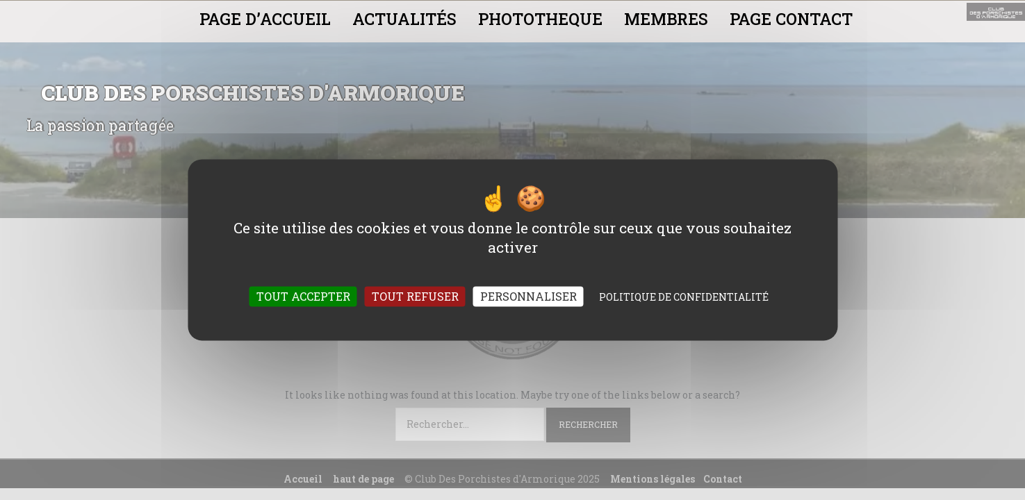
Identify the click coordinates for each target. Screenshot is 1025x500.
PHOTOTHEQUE (540, 18)
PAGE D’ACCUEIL (265, 18)
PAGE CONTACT (791, 18)
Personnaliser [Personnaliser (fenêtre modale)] (528, 297)
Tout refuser (415, 297)
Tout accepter (303, 297)
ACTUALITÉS (404, 18)
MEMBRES (666, 18)
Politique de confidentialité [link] (684, 297)
